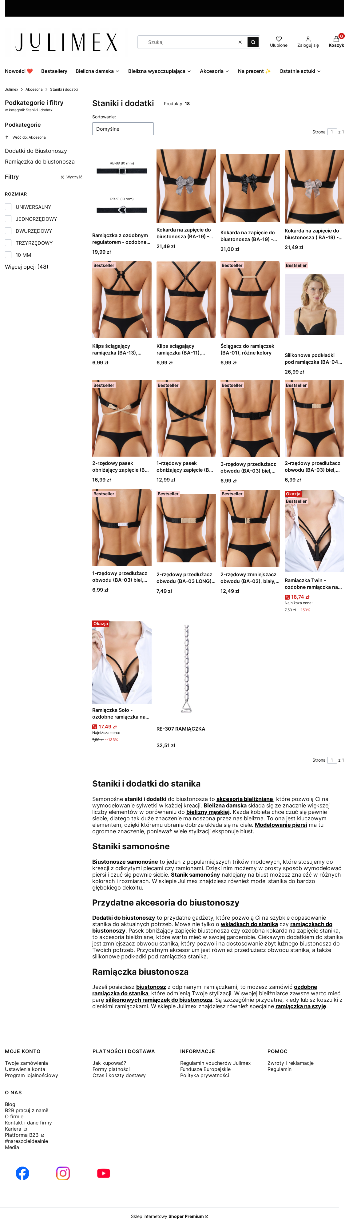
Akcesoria (34, 89)
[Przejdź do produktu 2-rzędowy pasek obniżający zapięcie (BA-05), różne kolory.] (122, 418)
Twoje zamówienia (26, 1063)
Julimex (11, 89)
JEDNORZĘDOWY (36, 219)
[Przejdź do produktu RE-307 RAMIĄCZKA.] (186, 670)
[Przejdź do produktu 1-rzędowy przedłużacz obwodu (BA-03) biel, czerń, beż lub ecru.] (122, 527)
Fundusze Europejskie (205, 1069)
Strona (319, 131)
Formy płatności (111, 1069)
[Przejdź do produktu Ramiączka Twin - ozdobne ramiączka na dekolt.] (314, 531)
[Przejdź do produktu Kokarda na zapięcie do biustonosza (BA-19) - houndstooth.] (186, 186)
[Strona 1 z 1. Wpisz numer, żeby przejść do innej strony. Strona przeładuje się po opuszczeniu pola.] (332, 132)
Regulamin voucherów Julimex (215, 1063)
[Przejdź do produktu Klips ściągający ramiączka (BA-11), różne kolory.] (186, 300)
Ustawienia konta (25, 1069)
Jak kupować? (109, 1063)
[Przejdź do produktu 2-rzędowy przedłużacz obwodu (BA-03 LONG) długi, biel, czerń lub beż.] (186, 528)
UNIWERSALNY (33, 207)
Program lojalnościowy (31, 1075)
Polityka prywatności (204, 1075)
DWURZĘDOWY (34, 231)
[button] (253, 42)
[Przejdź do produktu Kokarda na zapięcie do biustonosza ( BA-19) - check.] (314, 186)
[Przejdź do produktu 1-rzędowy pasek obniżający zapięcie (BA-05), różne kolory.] (186, 418)
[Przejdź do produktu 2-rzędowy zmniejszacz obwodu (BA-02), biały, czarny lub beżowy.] (250, 528)
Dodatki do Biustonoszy (36, 151)
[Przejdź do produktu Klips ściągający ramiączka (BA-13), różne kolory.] (122, 300)
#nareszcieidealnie (26, 1141)
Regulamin (279, 1069)
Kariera (14, 1129)
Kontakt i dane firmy (28, 1123)
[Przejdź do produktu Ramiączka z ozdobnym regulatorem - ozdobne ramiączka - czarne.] (122, 189)
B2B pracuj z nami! (26, 1110)
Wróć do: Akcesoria (25, 137)
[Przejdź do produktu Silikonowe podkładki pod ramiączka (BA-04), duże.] (314, 304)
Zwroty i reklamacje (291, 1063)
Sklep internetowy (167, 1216)
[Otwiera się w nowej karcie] (22, 1173)
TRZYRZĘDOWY (34, 243)
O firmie (14, 1116)
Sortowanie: (104, 116)
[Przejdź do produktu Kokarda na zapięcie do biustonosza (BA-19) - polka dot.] (250, 187)
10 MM (23, 255)
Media (12, 1147)
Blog (10, 1104)
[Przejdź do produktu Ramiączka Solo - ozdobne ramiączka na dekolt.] (122, 661)
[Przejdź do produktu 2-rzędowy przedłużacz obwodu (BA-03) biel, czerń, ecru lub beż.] (314, 418)
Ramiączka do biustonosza (40, 161)
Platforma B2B (22, 1135)
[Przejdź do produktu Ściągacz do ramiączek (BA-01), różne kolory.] (250, 300)
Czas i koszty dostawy (119, 1075)
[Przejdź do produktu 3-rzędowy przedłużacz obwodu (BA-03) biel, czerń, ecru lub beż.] (250, 419)
